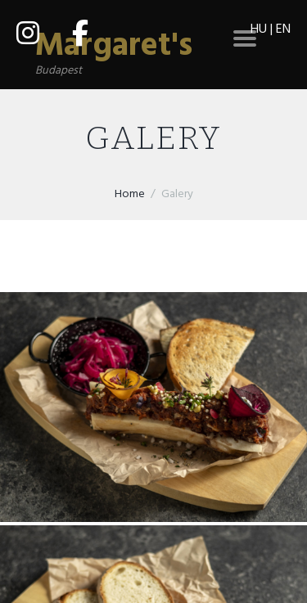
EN (283, 29)
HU (259, 29)
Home (130, 194)
